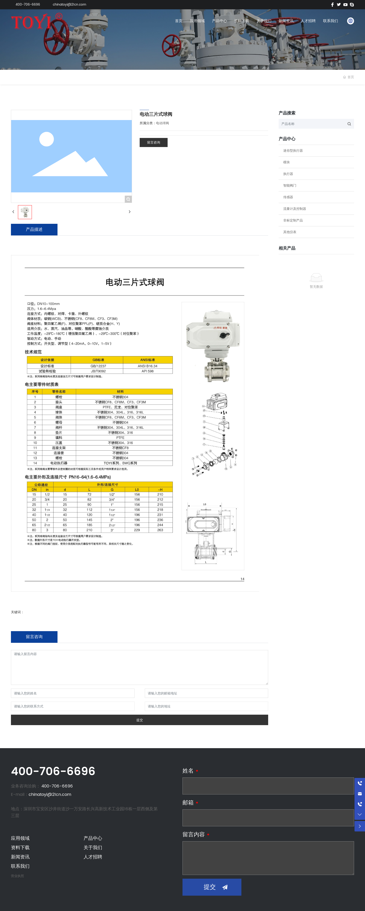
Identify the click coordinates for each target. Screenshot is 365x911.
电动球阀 (162, 123)
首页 (178, 21)
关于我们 (264, 21)
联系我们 (330, 21)
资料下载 (241, 21)
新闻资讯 (286, 21)
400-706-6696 (28, 4)
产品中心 (219, 21)
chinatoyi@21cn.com (69, 4)
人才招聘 (308, 21)
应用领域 (197, 21)
